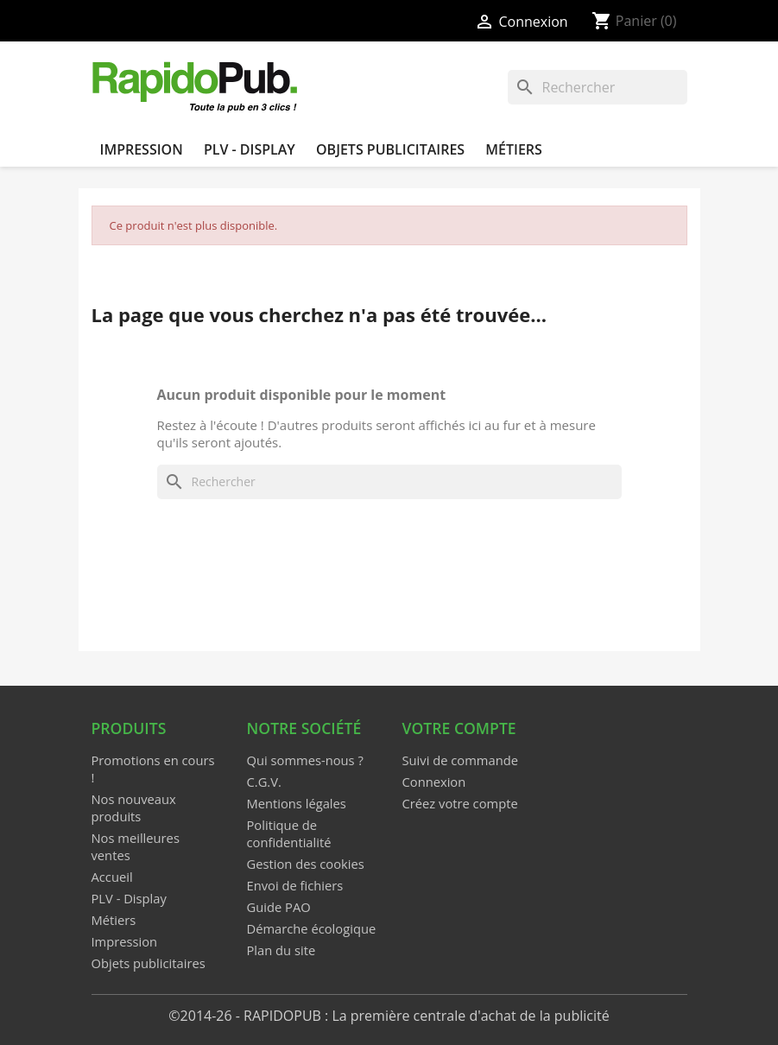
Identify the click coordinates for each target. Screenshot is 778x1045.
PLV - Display (249, 149)
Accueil (112, 876)
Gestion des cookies (305, 863)
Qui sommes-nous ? (305, 760)
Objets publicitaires (390, 149)
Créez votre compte (460, 803)
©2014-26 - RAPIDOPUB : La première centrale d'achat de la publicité (388, 1015)
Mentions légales (296, 803)
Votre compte (459, 728)
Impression (141, 149)
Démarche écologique (311, 928)
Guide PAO (279, 906)
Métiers (513, 149)
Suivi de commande (460, 760)
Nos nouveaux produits (134, 807)
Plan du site (281, 950)
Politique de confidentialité (289, 833)
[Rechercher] (597, 87)
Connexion (434, 781)
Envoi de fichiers (295, 885)
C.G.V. (264, 781)
